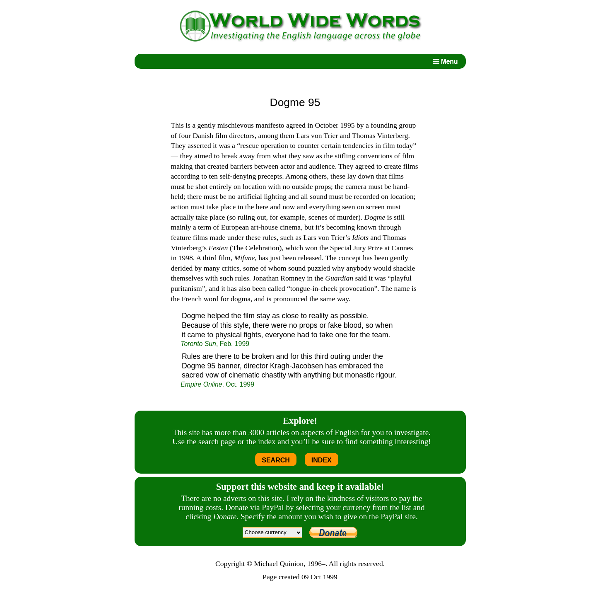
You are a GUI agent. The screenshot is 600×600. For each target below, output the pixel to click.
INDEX (321, 460)
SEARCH (276, 460)
